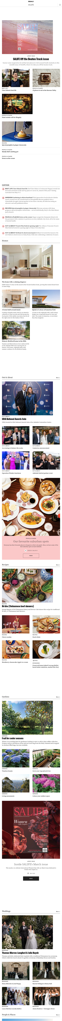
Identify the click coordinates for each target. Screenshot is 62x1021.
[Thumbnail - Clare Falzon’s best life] (16, 80)
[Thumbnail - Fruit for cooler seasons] (31, 723)
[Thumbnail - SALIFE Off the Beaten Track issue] (31, 43)
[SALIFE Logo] (31, 5)
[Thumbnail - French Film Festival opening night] (32, 227)
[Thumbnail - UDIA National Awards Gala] (31, 402)
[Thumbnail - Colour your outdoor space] (46, 785)
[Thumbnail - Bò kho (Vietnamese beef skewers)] (31, 590)
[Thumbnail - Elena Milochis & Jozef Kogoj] (16, 973)
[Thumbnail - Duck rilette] (46, 626)
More (58, 377)
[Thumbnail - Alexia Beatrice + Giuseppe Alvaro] (46, 998)
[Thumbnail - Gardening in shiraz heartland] (32, 200)
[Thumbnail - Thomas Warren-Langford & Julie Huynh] (31, 937)
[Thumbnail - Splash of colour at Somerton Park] (46, 304)
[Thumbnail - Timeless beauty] (16, 760)
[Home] (31, 1)
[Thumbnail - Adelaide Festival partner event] (46, 462)
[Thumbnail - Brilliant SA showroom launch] (32, 234)
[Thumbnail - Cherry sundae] (16, 626)
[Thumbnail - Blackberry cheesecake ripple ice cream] (16, 651)
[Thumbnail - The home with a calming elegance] (31, 266)
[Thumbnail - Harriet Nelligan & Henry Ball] (46, 973)
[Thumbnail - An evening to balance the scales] (16, 437)
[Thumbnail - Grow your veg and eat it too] (46, 760)
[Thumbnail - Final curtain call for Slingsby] (31, 106)
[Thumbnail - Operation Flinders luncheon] (16, 462)
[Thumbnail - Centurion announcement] (46, 437)
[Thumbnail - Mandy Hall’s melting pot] (31, 151)
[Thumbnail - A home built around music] (16, 304)
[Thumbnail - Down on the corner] (31, 157)
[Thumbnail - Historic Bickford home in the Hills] (16, 335)
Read (31, 555)
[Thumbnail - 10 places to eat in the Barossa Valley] (46, 80)
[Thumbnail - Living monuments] (16, 785)
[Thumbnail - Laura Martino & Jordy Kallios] (16, 998)
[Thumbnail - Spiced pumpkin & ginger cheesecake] (31, 133)
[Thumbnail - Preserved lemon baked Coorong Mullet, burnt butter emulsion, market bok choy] (46, 654)
